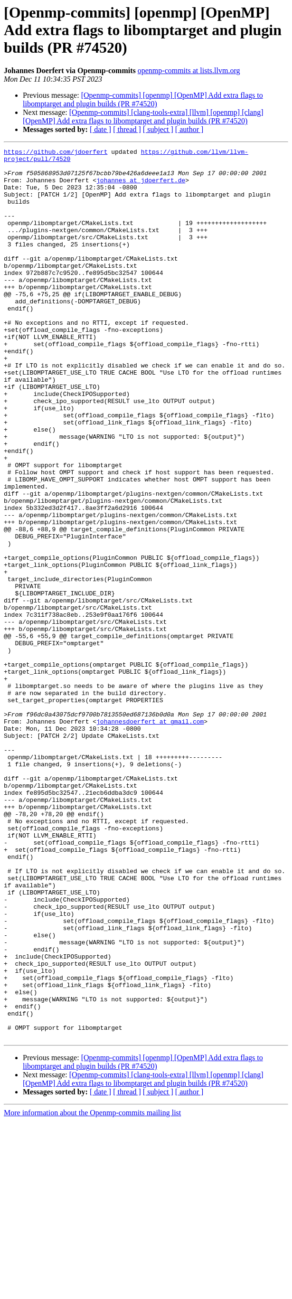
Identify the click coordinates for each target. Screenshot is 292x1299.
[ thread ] (127, 129)
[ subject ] (158, 129)
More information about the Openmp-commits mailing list (92, 1291)
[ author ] (189, 129)
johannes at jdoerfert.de (140, 187)
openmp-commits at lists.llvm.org (189, 70)
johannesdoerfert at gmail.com (150, 836)
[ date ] (100, 129)
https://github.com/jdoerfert (55, 153)
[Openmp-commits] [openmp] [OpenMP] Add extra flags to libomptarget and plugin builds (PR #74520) (143, 99)
